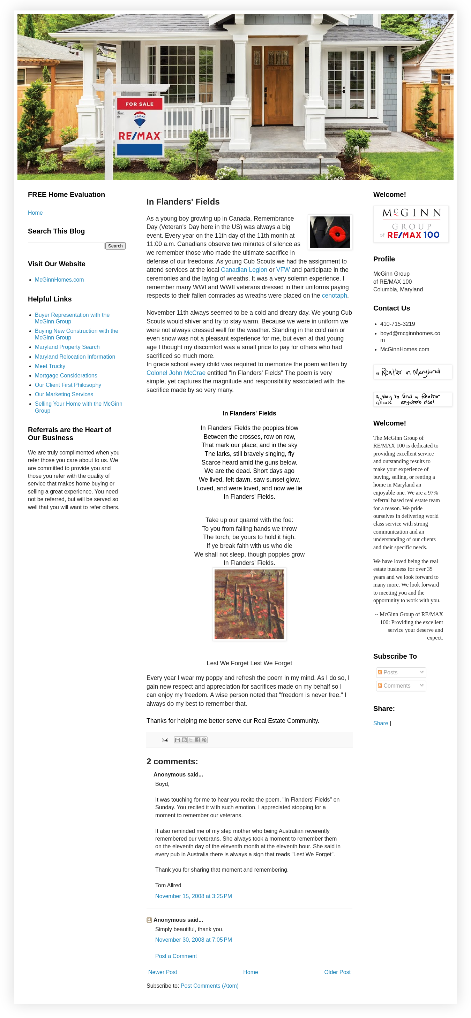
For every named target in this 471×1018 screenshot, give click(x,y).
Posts (387, 672)
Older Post (337, 972)
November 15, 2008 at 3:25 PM (193, 896)
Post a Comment (176, 956)
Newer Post (162, 972)
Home (250, 972)
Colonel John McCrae (176, 372)
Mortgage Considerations (66, 375)
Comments (394, 686)
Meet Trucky (50, 366)
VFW (283, 269)
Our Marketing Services (64, 394)
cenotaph (334, 295)
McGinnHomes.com (59, 280)
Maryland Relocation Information (75, 357)
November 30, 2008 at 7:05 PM (193, 940)
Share (380, 723)
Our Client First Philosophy (68, 385)
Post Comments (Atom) (210, 986)
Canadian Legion (245, 269)
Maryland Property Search (67, 347)
